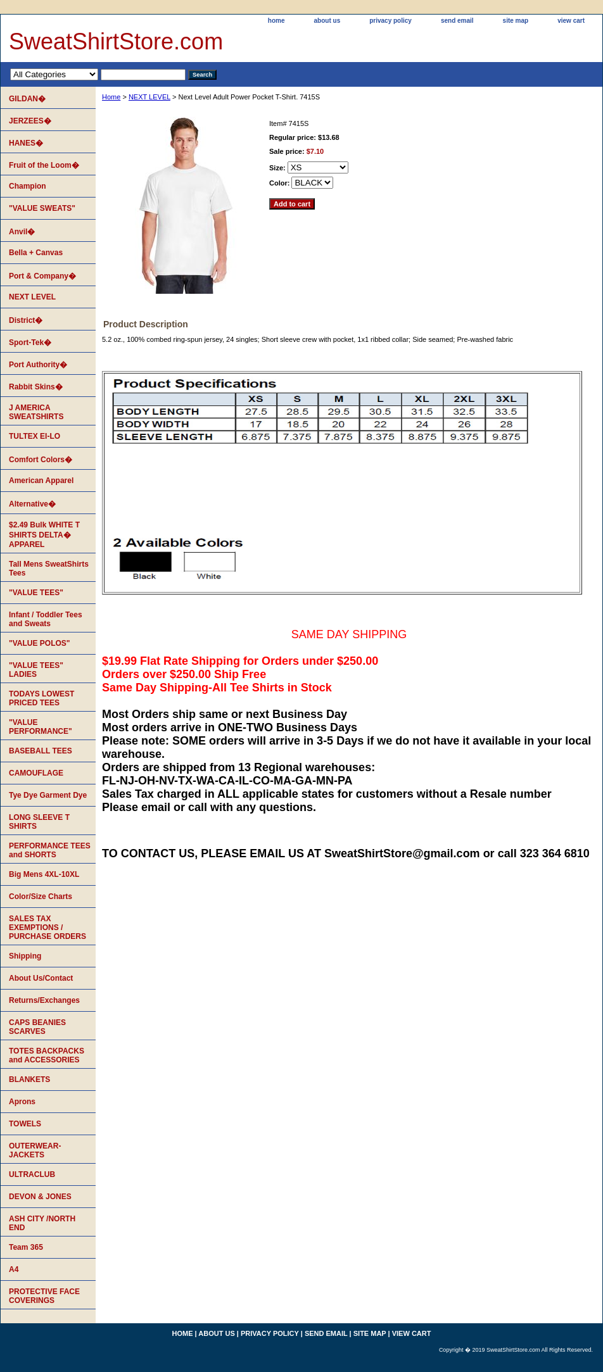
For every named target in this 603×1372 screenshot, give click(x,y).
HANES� (26, 143)
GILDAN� (27, 98)
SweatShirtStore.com (116, 41)
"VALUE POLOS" (39, 643)
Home (111, 97)
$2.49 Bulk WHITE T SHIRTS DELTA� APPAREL (44, 534)
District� (25, 320)
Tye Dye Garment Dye (48, 795)
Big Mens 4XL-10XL (44, 874)
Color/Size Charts (40, 896)
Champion (27, 186)
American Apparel (41, 480)
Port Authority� (38, 364)
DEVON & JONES (40, 1196)
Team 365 (26, 1247)
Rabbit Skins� (36, 386)
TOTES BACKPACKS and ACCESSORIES (46, 1055)
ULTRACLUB (32, 1174)
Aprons (22, 1101)
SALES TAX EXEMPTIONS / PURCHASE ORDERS (47, 927)
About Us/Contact (41, 978)
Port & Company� (42, 276)
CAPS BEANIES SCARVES (37, 1027)
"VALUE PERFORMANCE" (40, 727)
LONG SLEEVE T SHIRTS (39, 822)
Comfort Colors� (40, 459)
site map (516, 20)
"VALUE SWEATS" (42, 208)
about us (327, 20)
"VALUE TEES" (36, 592)
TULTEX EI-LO (34, 436)
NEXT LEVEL (149, 97)
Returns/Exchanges (44, 1000)
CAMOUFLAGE (36, 773)
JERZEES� (30, 120)
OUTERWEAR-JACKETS (35, 1150)
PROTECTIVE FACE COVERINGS (44, 1296)
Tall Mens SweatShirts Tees (49, 568)
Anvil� (22, 231)
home (276, 20)
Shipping (25, 956)
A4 (13, 1269)
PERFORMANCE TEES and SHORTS (50, 850)
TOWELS (25, 1123)
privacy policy (390, 20)
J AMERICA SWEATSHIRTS (36, 412)
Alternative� (32, 504)
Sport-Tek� (30, 342)
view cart (571, 20)
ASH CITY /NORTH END (42, 1223)
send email (457, 20)
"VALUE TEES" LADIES (36, 670)
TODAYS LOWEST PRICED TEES (41, 698)
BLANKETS (29, 1079)
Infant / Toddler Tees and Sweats (45, 619)
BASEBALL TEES (40, 750)
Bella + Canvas (36, 252)
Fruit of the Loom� (44, 165)
